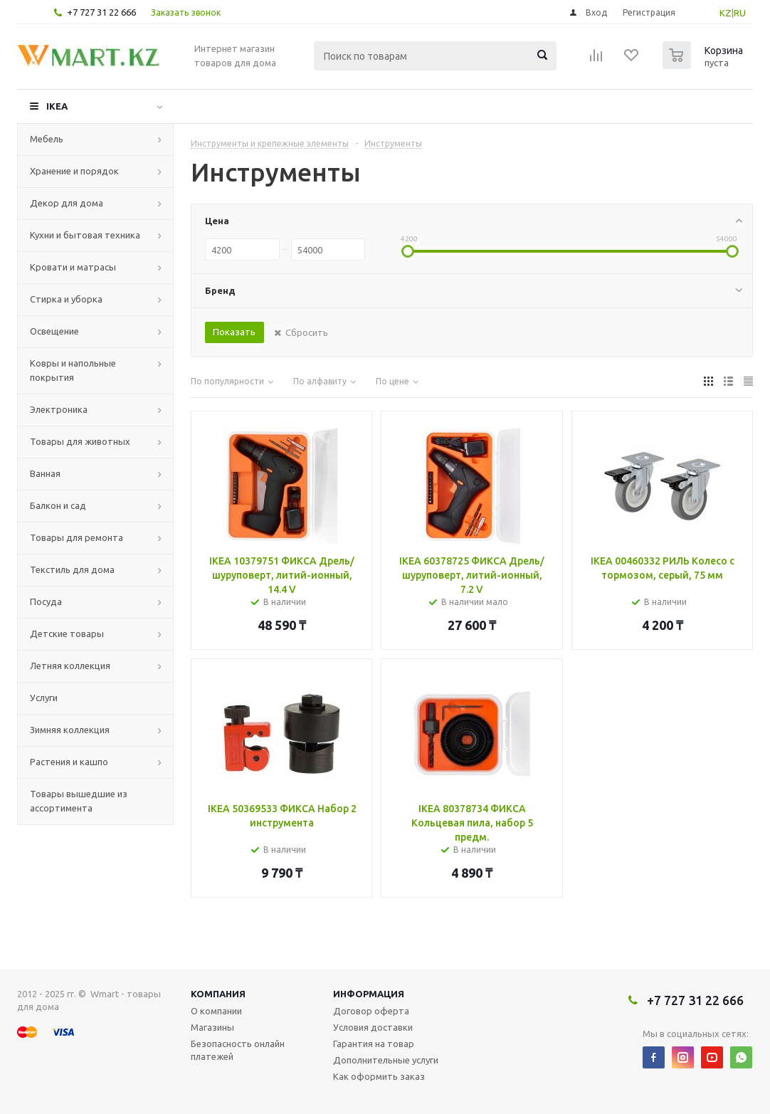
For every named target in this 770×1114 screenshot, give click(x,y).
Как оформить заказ (379, 1076)
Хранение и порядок (74, 171)
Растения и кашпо (69, 762)
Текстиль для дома (72, 569)
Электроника (59, 409)
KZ (725, 13)
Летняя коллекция (70, 666)
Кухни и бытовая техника (85, 235)
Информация (368, 994)
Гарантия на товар (373, 1044)
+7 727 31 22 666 (101, 12)
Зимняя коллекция (70, 730)
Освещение (54, 331)
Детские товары (67, 634)
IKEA (57, 106)
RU (740, 13)
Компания (218, 994)
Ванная (45, 473)
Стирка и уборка (66, 299)
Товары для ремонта (76, 537)
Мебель (46, 139)
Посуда (46, 601)
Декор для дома (66, 203)
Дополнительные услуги (385, 1060)
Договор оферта (371, 1011)
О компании (216, 1011)
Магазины (212, 1027)
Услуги (44, 698)
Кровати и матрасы (73, 267)
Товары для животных (80, 441)
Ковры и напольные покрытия (73, 370)
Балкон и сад (58, 505)
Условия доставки (373, 1027)
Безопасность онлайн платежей (238, 1050)
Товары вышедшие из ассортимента (78, 801)
